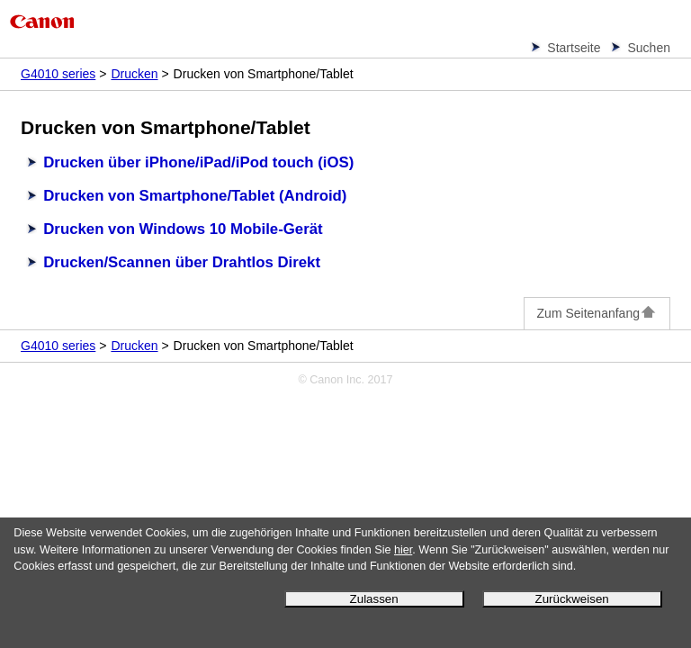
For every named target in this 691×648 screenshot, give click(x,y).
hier (403, 550)
